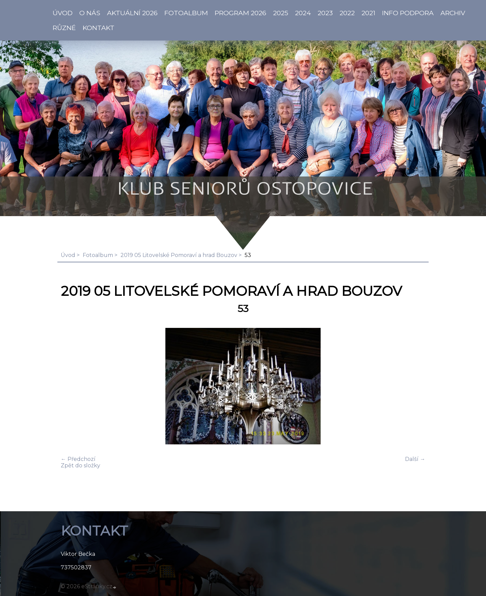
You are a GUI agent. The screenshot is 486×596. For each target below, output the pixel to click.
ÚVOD (63, 13)
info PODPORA (408, 13)
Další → (415, 459)
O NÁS (89, 13)
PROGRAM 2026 (240, 13)
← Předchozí (78, 459)
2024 (303, 13)
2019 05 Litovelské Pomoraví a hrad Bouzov (178, 255)
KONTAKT (98, 28)
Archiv (452, 13)
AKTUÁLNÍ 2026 (132, 13)
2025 (280, 13)
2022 (347, 13)
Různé (64, 28)
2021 (368, 13)
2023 (325, 13)
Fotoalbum (186, 13)
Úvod (68, 255)
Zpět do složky (80, 465)
